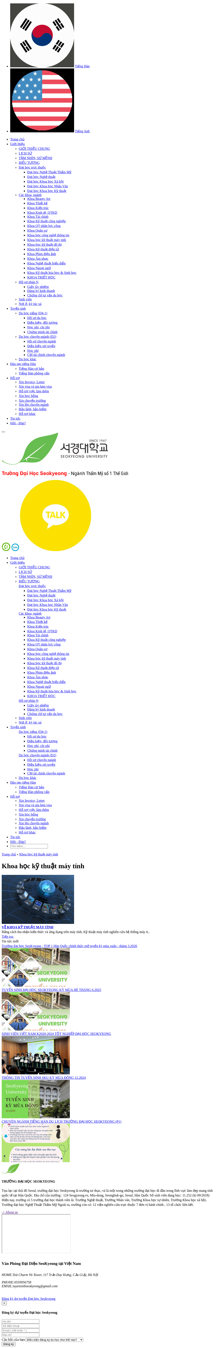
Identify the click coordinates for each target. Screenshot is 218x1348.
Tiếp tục (8, 936)
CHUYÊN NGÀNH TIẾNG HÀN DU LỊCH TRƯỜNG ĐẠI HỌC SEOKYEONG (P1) (61, 1121)
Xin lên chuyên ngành (34, 404)
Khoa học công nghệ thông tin (48, 235)
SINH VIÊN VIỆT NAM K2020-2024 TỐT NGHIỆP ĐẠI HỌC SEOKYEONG (56, 1034)
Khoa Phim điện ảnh (41, 254)
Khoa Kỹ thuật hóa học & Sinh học (51, 273)
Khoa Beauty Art (38, 199)
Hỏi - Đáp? (18, 423)
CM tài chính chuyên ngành (46, 355)
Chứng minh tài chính (42, 332)
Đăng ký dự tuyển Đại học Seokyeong (28, 1298)
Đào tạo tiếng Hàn (23, 364)
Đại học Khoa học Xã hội (45, 181)
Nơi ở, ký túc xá (30, 304)
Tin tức (15, 418)
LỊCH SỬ (25, 153)
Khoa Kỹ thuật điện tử (43, 249)
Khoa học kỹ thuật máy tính (46, 240)
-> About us (10, 1212)
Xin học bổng (28, 396)
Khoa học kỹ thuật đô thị (44, 244)
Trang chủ (17, 139)
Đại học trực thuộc (32, 167)
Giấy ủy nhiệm (38, 287)
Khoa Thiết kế (37, 203)
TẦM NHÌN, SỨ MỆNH (35, 158)
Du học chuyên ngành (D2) (37, 336)
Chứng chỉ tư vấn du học (45, 295)
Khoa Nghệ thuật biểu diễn (46, 263)
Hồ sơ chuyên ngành (41, 341)
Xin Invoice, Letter (32, 382)
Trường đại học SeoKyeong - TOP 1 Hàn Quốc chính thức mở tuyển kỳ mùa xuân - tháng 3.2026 (69, 946)
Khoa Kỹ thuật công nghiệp (46, 221)
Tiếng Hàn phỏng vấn (34, 373)
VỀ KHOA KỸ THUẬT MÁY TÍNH (27, 927)
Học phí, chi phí (38, 327)
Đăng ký (8, 1344)
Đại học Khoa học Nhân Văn (47, 186)
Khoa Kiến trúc (38, 208)
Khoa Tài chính (37, 216)
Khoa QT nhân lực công (43, 226)
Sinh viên (25, 299)
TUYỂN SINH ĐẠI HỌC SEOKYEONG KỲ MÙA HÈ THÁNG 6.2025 (51, 990)
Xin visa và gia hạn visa (35, 386)
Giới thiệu (17, 144)
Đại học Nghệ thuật (41, 177)
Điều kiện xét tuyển (41, 346)
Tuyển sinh (18, 308)
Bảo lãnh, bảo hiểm (32, 409)
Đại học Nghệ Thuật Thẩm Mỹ (49, 172)
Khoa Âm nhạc (37, 258)
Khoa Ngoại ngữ (39, 268)
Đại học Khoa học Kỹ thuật (46, 191)
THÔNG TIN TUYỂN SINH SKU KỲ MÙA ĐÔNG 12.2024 (44, 1077)
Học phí (33, 351)
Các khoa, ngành (30, 195)
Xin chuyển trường (32, 400)
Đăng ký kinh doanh (41, 291)
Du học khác (27, 359)
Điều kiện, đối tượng (42, 322)
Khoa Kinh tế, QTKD (42, 212)
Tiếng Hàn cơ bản (31, 368)
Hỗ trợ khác (27, 414)
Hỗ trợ (15, 378)
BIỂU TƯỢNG (29, 163)
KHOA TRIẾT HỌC (41, 277)
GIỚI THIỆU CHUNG (34, 148)
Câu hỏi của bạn (13, 1339)
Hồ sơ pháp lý (29, 282)
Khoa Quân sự (37, 230)
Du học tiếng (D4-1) (33, 313)
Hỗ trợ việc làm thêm (34, 391)
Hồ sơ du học (37, 318)
